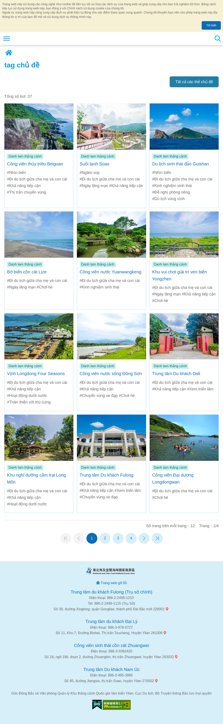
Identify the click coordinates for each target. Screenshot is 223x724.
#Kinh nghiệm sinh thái (172, 186)
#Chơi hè (44, 287)
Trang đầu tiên (65, 538)
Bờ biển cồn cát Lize (27, 271)
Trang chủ (8, 52)
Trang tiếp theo (144, 538)
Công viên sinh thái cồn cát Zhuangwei (111, 645)
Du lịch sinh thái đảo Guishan (180, 163)
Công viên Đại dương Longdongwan (172, 478)
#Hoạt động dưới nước (27, 395)
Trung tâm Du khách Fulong (106, 475)
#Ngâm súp (90, 172)
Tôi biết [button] (211, 25)
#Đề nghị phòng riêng (171, 192)
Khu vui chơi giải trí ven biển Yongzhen (179, 275)
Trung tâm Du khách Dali (176, 373)
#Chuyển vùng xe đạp (99, 395)
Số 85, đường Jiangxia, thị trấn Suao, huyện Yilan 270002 (109, 681)
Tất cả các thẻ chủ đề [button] (194, 82)
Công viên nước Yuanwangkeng (111, 271)
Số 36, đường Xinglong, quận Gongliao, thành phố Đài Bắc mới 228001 (109, 609)
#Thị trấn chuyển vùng (26, 192)
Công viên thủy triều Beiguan (35, 163)
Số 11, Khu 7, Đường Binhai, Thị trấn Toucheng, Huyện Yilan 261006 (109, 633)
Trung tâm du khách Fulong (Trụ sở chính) (111, 592)
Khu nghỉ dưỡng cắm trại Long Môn (36, 478)
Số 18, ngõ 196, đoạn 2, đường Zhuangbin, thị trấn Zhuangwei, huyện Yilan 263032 (109, 657)
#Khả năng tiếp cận (24, 186)
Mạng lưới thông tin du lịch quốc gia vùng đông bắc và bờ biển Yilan (29, 38)
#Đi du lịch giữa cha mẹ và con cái (37, 179)
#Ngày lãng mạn (94, 186)
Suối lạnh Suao (94, 163)
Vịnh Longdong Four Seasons (36, 373)
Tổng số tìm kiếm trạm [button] (217, 38)
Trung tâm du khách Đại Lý (111, 621)
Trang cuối (157, 538)
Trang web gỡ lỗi (114, 583)
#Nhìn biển (16, 172)
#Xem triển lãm (200, 389)
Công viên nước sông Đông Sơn (111, 373)
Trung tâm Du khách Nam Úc (111, 669)
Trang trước (78, 538)
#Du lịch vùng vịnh (168, 199)
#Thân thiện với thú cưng (29, 402)
